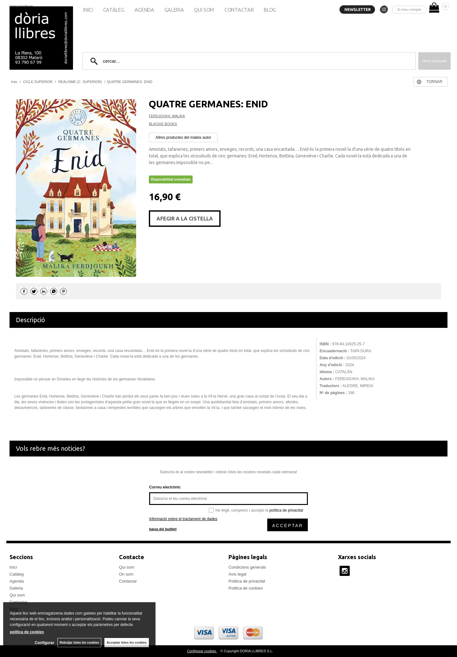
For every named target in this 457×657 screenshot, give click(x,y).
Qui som (204, 10)
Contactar (239, 10)
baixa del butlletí (162, 529)
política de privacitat (286, 510)
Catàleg (113, 10)
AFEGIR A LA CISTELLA (184, 218)
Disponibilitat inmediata (170, 179)
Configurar (44, 643)
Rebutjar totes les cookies (79, 642)
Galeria (174, 10)
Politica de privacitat (246, 581)
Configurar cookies (202, 651)
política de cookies (27, 632)
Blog (270, 10)
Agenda (144, 10)
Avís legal (237, 574)
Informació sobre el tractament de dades (183, 519)
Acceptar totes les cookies (127, 642)
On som (126, 574)
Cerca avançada (434, 61)
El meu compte (409, 9)
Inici (88, 10)
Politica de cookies (245, 588)
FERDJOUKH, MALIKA (167, 116)
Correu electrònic (165, 487)
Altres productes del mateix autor (183, 137)
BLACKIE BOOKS (163, 124)
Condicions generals (247, 567)
